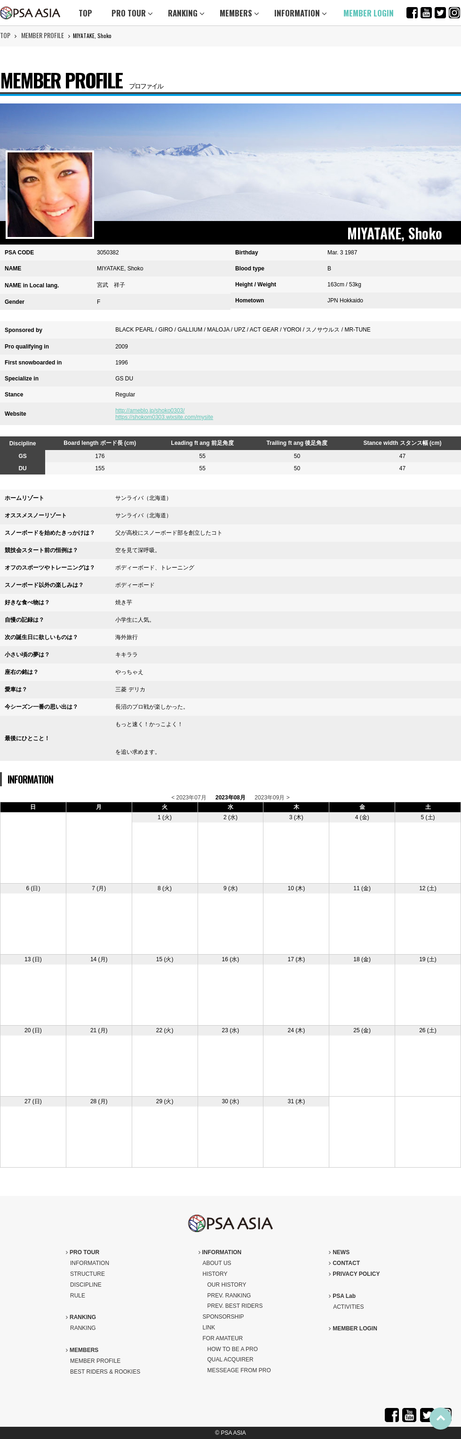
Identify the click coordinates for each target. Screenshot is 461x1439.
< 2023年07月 (188, 797)
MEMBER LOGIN (368, 13)
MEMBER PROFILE (42, 35)
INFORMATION (300, 13)
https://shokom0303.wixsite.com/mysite (164, 417)
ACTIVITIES (348, 1307)
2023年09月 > (271, 797)
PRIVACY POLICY (354, 1274)
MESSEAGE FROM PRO (239, 1370)
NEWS (339, 1252)
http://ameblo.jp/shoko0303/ (149, 410)
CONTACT (344, 1263)
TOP (85, 13)
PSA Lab (342, 1296)
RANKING (186, 13)
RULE (77, 1295)
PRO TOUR (132, 13)
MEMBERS (239, 13)
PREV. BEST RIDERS (235, 1306)
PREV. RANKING (229, 1295)
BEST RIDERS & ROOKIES (105, 1371)
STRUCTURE (87, 1274)
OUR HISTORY (226, 1284)
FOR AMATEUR (223, 1338)
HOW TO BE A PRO (232, 1349)
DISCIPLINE (86, 1284)
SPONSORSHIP (223, 1316)
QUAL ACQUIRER (230, 1359)
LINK (209, 1327)
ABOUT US (217, 1263)
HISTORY (215, 1274)
